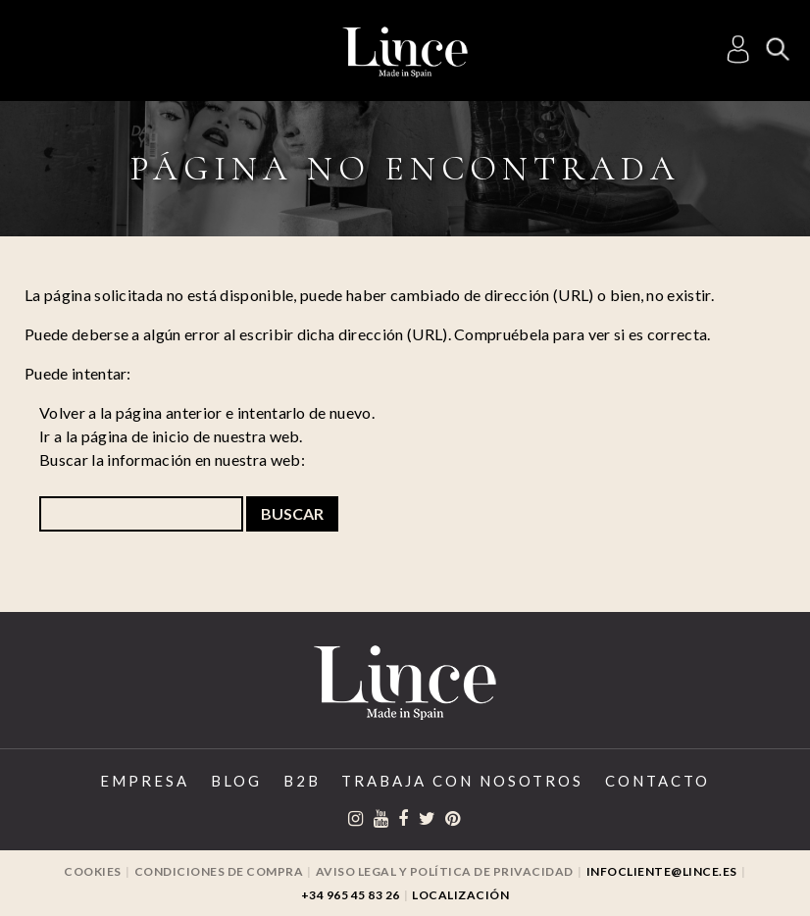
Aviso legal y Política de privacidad (445, 871)
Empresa (144, 780)
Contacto (657, 780)
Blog (236, 780)
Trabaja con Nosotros (462, 780)
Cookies (93, 871)
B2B (302, 780)
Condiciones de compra (219, 871)
